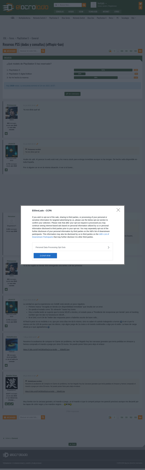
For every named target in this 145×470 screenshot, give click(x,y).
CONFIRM (46, 255)
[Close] (119, 210)
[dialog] (72, 235)
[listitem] (72, 247)
